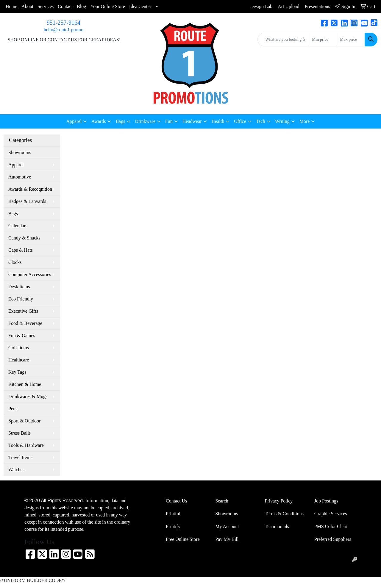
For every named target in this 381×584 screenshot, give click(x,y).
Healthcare (18, 359)
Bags (13, 213)
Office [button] (240, 121)
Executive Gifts (23, 311)
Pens (12, 408)
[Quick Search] (283, 39)
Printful (173, 513)
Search (221, 500)
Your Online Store (107, 6)
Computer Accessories (29, 274)
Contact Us (176, 500)
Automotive (19, 176)
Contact (65, 6)
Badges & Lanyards (27, 201)
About (27, 6)
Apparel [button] (74, 121)
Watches (16, 469)
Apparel (16, 164)
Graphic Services (330, 513)
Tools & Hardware (26, 445)
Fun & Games (21, 335)
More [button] (304, 121)
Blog (81, 6)
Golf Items (18, 347)
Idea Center (140, 6)
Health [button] (218, 121)
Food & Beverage (25, 323)
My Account (227, 526)
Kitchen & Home (24, 384)
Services (46, 6)
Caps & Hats (20, 250)
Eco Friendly (20, 298)
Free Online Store (183, 539)
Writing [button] (282, 121)
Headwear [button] (192, 121)
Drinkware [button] (145, 121)
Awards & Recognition (30, 189)
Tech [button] (260, 121)
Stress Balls (19, 433)
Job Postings (326, 500)
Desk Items (19, 286)
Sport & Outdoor (24, 420)
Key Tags (17, 372)
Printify (173, 526)
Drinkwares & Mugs (28, 396)
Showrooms (19, 152)
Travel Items (20, 457)
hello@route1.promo (63, 29)
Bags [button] (120, 121)
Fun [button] (169, 121)
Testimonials (277, 526)
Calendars (17, 225)
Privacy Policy (279, 500)
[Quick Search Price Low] (323, 39)
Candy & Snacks (24, 237)
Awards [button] (98, 121)
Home (11, 6)
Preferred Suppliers (332, 539)
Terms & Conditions (284, 513)
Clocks (14, 262)
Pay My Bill (226, 539)
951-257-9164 (63, 22)
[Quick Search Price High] (351, 39)
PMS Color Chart (331, 526)
